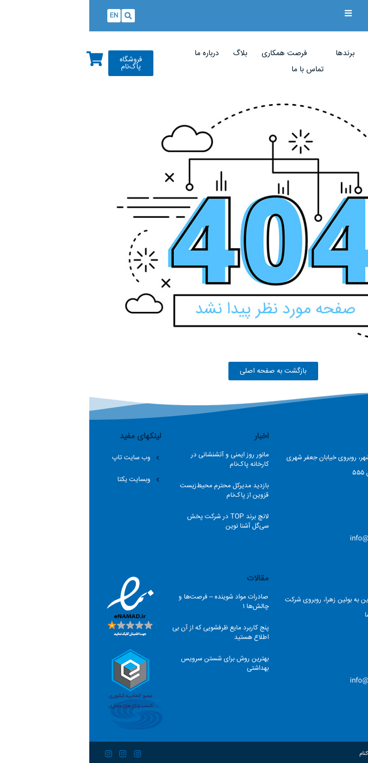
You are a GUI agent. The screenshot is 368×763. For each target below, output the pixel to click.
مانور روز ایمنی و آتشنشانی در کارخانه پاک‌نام (140, 460)
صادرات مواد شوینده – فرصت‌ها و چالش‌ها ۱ (134, 602)
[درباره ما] (117, 54)
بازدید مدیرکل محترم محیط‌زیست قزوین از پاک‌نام (135, 491)
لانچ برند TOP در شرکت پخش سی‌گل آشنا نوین (138, 521)
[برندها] (256, 54)
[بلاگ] (151, 54)
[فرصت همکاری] (195, 54)
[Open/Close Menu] (259, 13)
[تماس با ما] (218, 70)
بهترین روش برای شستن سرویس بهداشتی (135, 664)
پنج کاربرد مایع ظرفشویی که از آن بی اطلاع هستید (131, 633)
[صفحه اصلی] (313, 54)
